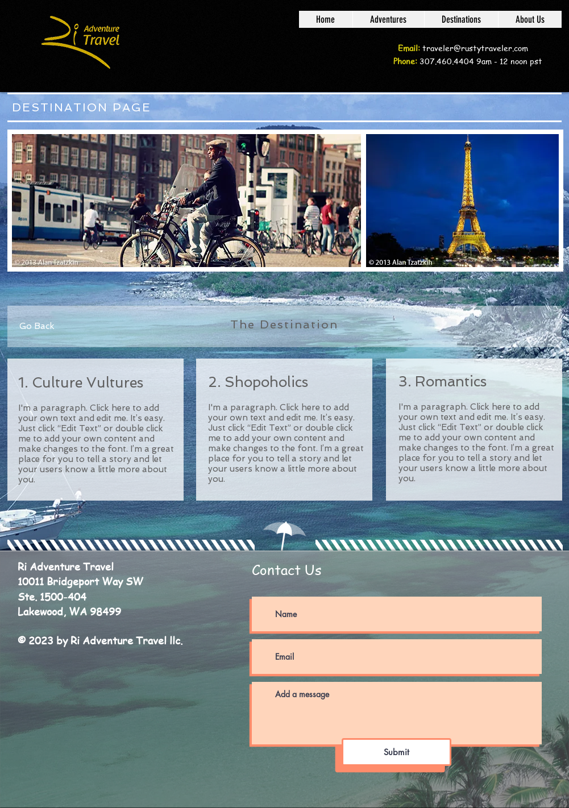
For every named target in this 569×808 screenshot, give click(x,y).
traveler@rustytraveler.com (475, 47)
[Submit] (396, 752)
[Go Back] (37, 326)
